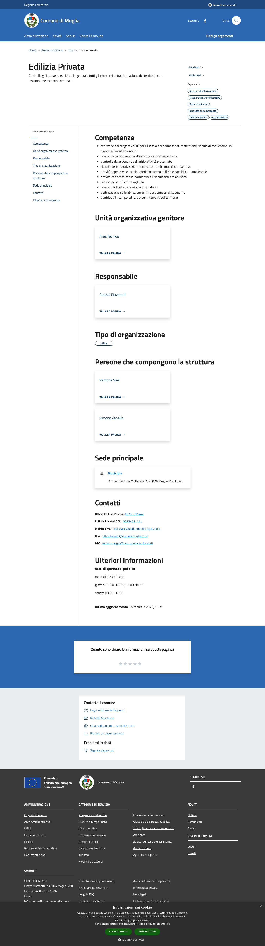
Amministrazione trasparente (151, 881)
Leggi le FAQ (86, 894)
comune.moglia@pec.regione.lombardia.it (127, 543)
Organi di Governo (35, 815)
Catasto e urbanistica (92, 848)
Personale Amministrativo (40, 848)
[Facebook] (203, 20)
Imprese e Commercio (92, 835)
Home (32, 50)
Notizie (192, 815)
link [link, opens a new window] (168, 923)
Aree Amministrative (37, 822)
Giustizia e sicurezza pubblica (151, 821)
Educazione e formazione (148, 815)
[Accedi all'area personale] (222, 5)
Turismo (84, 855)
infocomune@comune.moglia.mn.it (46, 901)
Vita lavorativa (88, 828)
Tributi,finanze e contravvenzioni (153, 828)
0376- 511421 (132, 521)
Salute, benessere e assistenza (152, 841)
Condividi (196, 67)
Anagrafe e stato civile (93, 815)
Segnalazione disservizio (94, 887)
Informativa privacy (145, 887)
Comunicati (195, 822)
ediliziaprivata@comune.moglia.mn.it (137, 528)
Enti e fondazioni (34, 835)
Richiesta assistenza (91, 901)
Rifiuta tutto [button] (147, 931)
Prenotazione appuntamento (96, 881)
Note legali (140, 894)
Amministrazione (52, 50)
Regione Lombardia (36, 5)
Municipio (115, 473)
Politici (28, 841)
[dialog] (132, 924)
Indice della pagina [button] (43, 131)
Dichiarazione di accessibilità (151, 901)
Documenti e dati (35, 855)
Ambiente (139, 835)
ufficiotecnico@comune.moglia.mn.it (125, 536)
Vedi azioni (197, 75)
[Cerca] (236, 20)
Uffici (71, 50)
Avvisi (191, 828)
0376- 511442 (134, 514)
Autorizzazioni (142, 848)
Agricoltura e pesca (145, 854)
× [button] (260, 906)
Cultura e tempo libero (93, 822)
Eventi (192, 853)
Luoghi (192, 846)
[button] (132, 940)
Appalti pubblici (88, 841)
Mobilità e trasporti (91, 861)
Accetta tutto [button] (118, 931)
